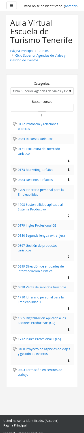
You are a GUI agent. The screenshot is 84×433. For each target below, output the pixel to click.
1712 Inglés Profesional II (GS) (39, 339)
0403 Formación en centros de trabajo (40, 372)
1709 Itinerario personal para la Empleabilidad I (41, 192)
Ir (42, 115)
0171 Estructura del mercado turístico (39, 151)
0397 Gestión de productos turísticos (37, 247)
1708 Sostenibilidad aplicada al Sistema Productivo (40, 206)
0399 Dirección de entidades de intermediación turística (41, 268)
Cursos (44, 51)
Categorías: (42, 83)
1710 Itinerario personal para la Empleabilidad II (41, 299)
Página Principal (22, 51)
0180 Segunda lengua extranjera (41, 235)
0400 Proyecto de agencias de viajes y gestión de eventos (44, 351)
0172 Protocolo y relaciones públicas (38, 126)
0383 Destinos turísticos (35, 180)
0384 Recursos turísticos (35, 139)
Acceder (71, 6)
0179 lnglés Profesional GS (37, 225)
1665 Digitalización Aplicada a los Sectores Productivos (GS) (42, 320)
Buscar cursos (42, 101)
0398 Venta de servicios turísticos (42, 287)
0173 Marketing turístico (35, 169)
